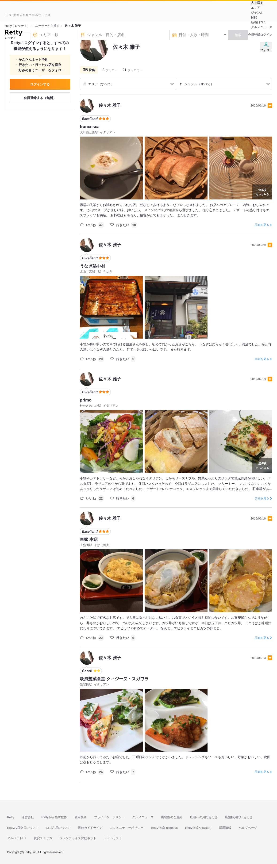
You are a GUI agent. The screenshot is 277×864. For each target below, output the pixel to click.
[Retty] (13, 33)
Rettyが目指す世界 (54, 817)
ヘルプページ (248, 828)
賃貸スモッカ (43, 838)
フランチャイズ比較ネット (78, 838)
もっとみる (262, 191)
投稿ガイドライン (90, 828)
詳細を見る (262, 224)
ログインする (40, 84)
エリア (255, 7)
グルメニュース (261, 27)
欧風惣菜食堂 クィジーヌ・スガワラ (114, 679)
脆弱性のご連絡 (171, 817)
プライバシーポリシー (109, 817)
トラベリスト (113, 838)
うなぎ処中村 (92, 266)
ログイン (266, 34)
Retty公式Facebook (164, 828)
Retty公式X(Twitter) (198, 828)
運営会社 (28, 817)
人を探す (257, 2)
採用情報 (225, 828)
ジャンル (257, 12)
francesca (90, 126)
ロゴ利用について (58, 828)
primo (86, 400)
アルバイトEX (16, 838)
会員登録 (254, 34)
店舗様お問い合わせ (238, 817)
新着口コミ (258, 22)
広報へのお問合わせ (203, 817)
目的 (254, 17)
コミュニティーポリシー (126, 828)
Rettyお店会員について (22, 828)
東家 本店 (89, 539)
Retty (10, 817)
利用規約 (80, 817)
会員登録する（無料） (39, 98)
